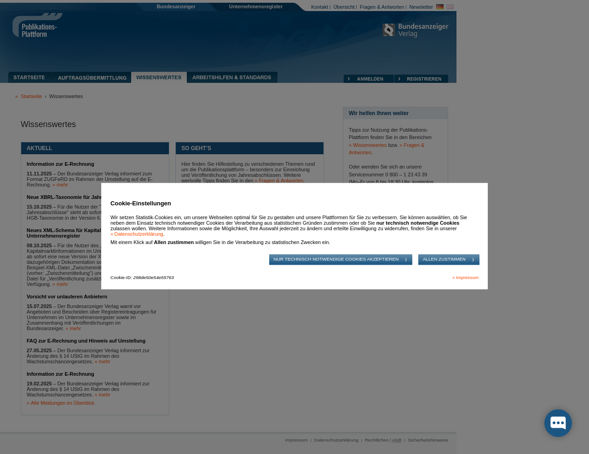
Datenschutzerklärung (139, 234)
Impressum (467, 277)
